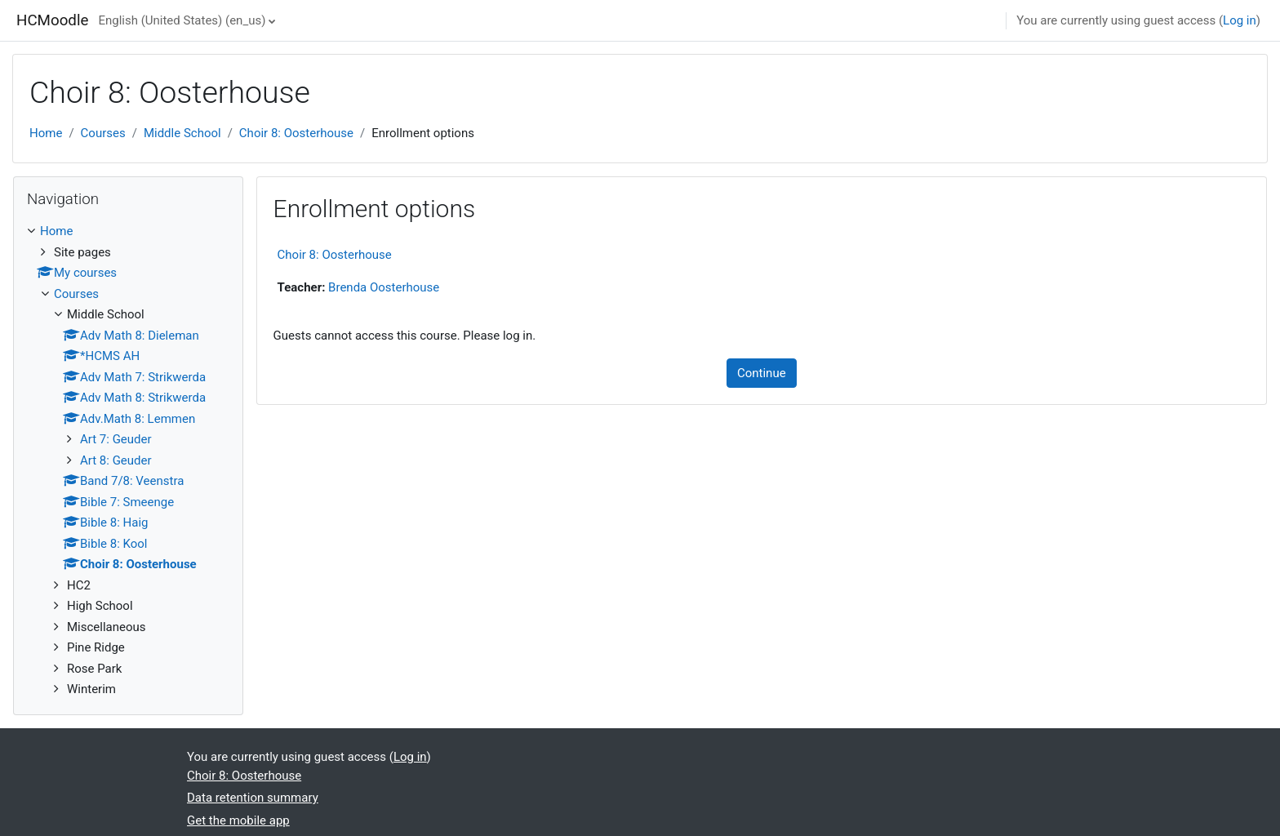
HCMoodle (52, 20)
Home (45, 133)
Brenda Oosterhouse (383, 287)
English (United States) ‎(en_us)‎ (181, 20)
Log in (1239, 20)
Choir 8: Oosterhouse (296, 133)
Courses (103, 133)
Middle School (182, 133)
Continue (761, 373)
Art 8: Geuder (116, 460)
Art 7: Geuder (116, 439)
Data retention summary (252, 797)
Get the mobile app (238, 820)
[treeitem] (128, 460)
